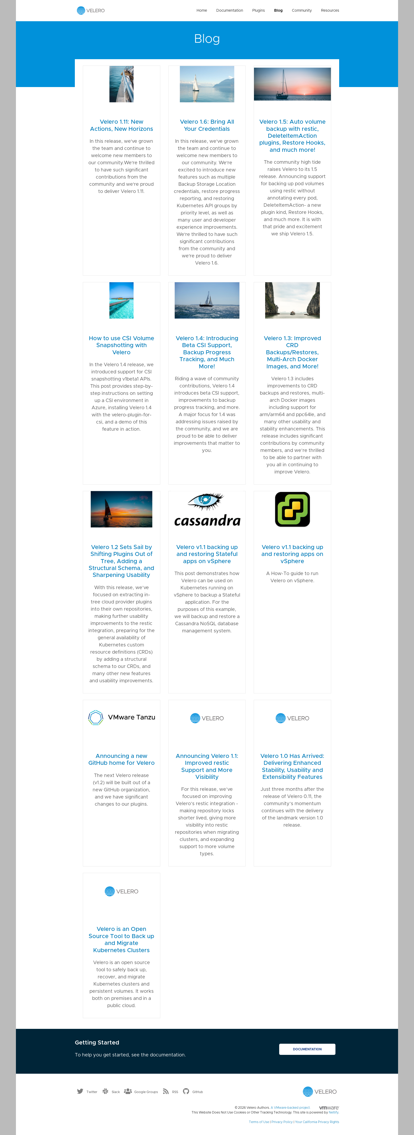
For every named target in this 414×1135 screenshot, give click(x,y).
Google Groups (146, 1092)
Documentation (229, 10)
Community (302, 10)
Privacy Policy (282, 1122)
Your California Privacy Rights (317, 1122)
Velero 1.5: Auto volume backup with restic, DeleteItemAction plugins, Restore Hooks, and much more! (292, 136)
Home (202, 10)
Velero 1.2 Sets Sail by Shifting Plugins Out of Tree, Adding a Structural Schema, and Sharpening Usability (121, 562)
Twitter (92, 1092)
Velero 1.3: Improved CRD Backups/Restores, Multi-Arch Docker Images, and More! (292, 353)
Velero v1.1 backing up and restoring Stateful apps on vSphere (207, 554)
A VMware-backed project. (305, 1107)
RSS (175, 1092)
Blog (278, 10)
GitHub (197, 1092)
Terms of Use (259, 1122)
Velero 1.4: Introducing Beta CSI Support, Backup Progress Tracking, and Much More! (207, 353)
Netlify (333, 1112)
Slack (116, 1092)
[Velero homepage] (91, 10)
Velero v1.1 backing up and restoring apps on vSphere (292, 554)
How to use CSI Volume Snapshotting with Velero (121, 346)
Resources (330, 10)
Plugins (258, 10)
